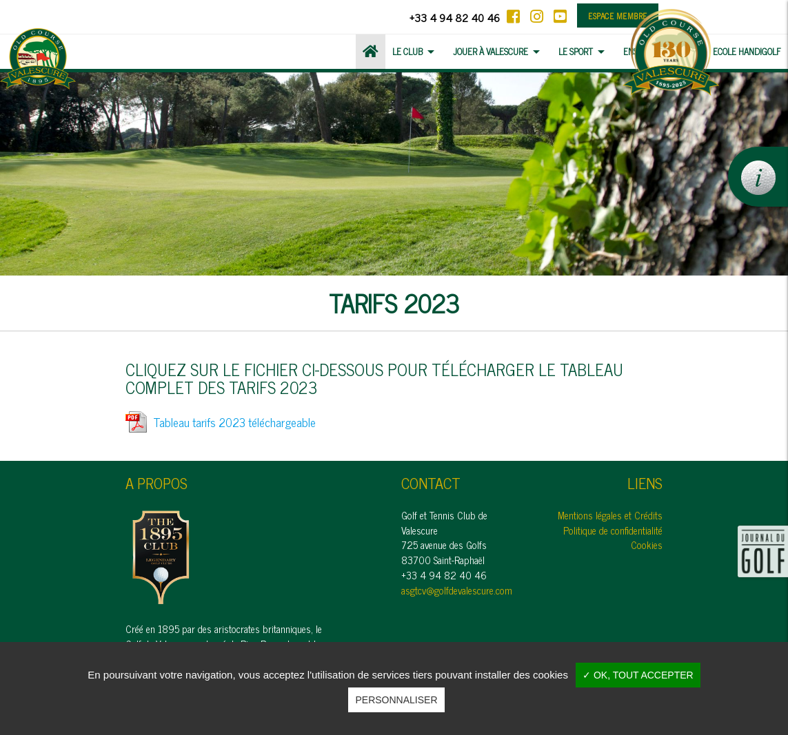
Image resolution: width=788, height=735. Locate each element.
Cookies (647, 545)
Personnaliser (396, 699)
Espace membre (617, 15)
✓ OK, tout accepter (638, 675)
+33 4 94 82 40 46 (455, 17)
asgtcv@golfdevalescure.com (456, 590)
